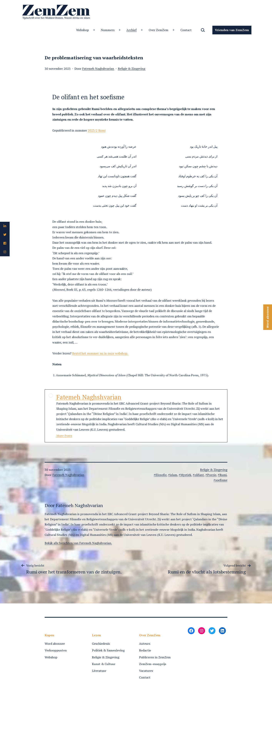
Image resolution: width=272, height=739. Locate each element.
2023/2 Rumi (96, 130)
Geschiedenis (101, 643)
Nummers (107, 30)
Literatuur (99, 671)
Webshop (82, 30)
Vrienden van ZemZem (232, 30)
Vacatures (146, 671)
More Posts (64, 436)
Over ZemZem (159, 30)
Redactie (145, 650)
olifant (199, 475)
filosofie (161, 475)
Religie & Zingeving (131, 68)
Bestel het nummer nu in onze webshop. (100, 353)
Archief (131, 30)
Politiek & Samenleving (108, 650)
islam (173, 475)
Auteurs (144, 643)
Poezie (211, 475)
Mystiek (185, 475)
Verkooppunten (56, 650)
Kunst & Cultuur (103, 664)
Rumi (223, 475)
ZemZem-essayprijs (152, 664)
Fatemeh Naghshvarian (98, 68)
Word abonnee (55, 643)
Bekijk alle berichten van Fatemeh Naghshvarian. (78, 543)
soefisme (221, 480)
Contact (186, 30)
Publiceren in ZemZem (155, 657)
